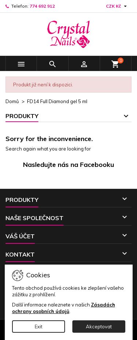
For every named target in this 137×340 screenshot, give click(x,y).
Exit (38, 326)
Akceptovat (99, 326)
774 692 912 (42, 6)
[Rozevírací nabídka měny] (117, 6)
